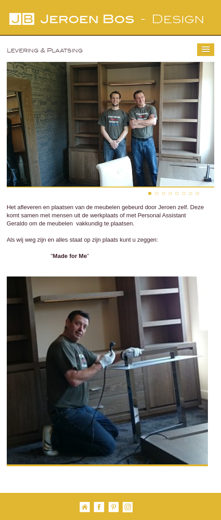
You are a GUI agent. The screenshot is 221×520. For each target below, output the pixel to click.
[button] (205, 49)
